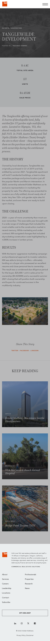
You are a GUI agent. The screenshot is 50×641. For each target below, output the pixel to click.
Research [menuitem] (29, 584)
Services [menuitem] (5, 579)
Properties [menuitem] (29, 579)
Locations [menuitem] (6, 593)
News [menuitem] (27, 588)
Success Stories (20, 46)
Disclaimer (29, 635)
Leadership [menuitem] (6, 588)
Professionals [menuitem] (30, 575)
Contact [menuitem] (5, 598)
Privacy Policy (21, 635)
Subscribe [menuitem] (6, 602)
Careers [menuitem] (5, 584)
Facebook (24, 350)
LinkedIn (35, 350)
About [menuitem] (4, 575)
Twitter (14, 350)
